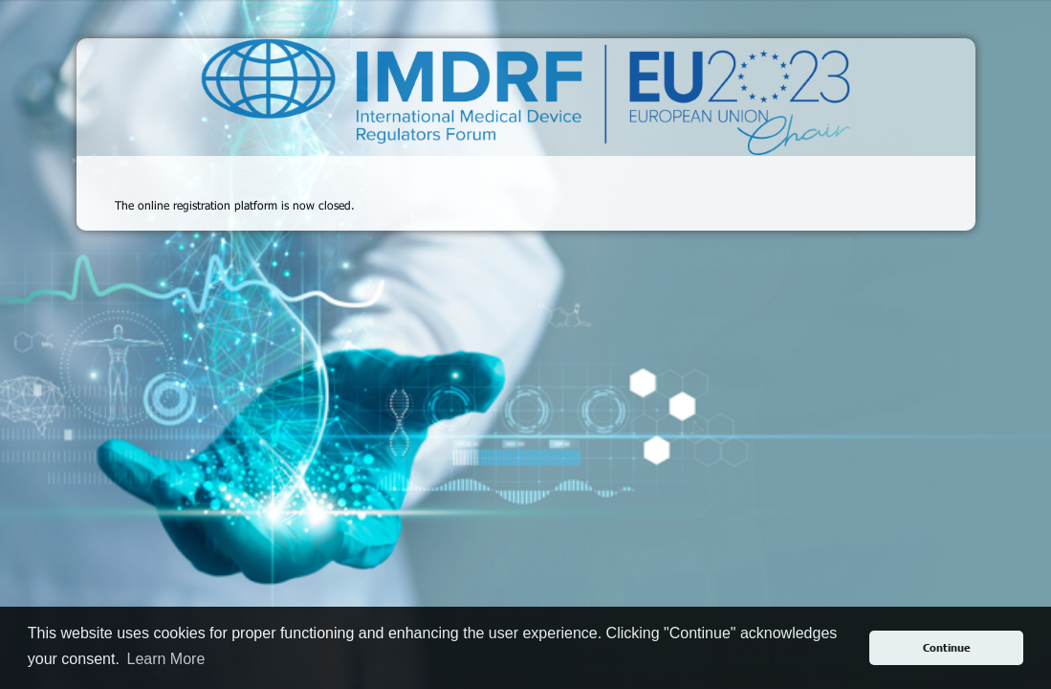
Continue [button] (947, 647)
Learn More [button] (165, 659)
